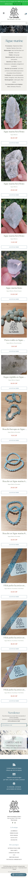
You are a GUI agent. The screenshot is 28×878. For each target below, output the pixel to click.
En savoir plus (17, 3)
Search (26, 23)
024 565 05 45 (23, 868)
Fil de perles (21, 588)
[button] (3, 13)
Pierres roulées (17, 343)
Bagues (18, 380)
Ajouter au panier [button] (14, 142)
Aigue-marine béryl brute (14, 132)
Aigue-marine (14, 134)
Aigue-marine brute (14, 288)
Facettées (14, 588)
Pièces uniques (18, 291)
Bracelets (17, 432)
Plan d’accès (14, 820)
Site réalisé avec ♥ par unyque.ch (14, 871)
